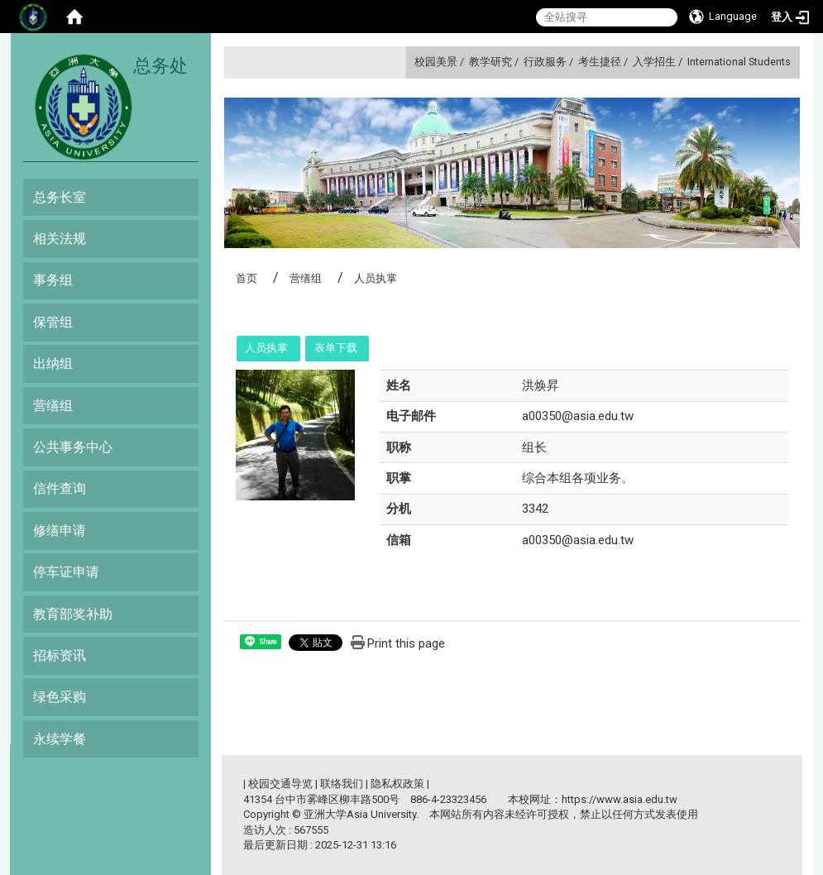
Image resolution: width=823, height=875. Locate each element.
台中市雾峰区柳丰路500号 (337, 799)
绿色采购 (59, 697)
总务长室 (59, 197)
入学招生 (654, 61)
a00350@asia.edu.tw (578, 416)
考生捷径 (599, 61)
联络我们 (341, 783)
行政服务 (545, 61)
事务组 (53, 280)
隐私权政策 (397, 783)
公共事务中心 (72, 447)
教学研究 (490, 61)
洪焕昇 (540, 385)
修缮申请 (59, 530)
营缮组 (53, 406)
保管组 (53, 322)
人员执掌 (266, 348)
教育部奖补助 (72, 614)
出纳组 (53, 363)
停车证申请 (66, 572)
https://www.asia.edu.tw (619, 799)
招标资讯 (59, 655)
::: (408, 61)
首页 (246, 278)
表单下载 (335, 348)
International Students (739, 61)
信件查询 (59, 488)
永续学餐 (59, 739)
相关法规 (59, 238)
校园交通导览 (280, 783)
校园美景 (435, 61)
